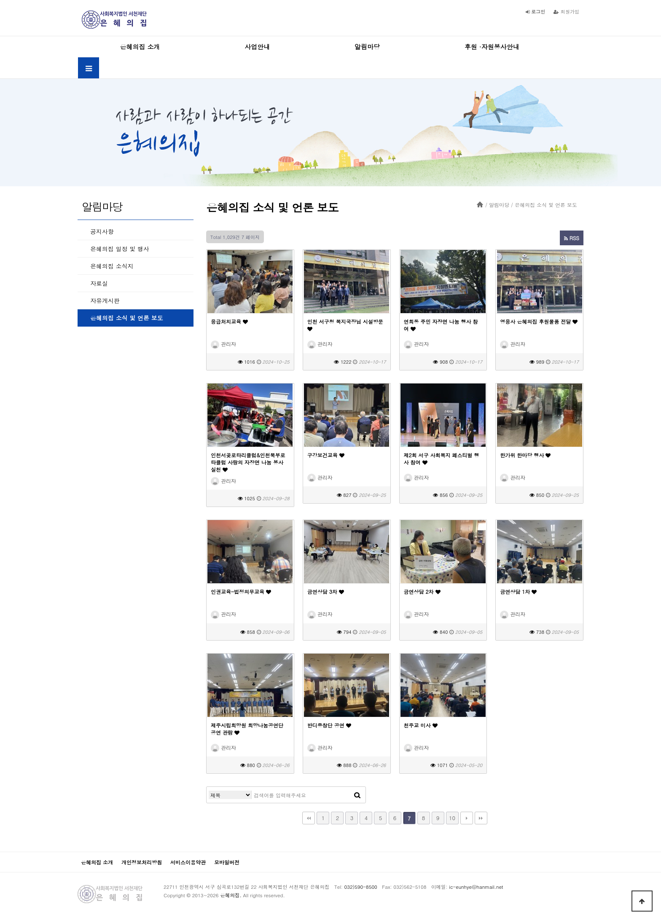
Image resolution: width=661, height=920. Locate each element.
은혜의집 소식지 (112, 266)
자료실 (99, 283)
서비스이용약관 (188, 862)
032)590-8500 (360, 886)
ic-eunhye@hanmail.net (476, 886)
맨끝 (481, 818)
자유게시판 (105, 300)
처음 (308, 818)
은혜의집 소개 (140, 46)
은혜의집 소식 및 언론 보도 (126, 318)
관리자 (223, 343)
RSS (571, 237)
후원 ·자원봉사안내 (492, 46)
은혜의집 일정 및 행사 (119, 248)
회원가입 (566, 11)
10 (452, 818)
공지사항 (102, 231)
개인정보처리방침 (141, 862)
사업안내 (257, 46)
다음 (466, 818)
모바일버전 (226, 862)
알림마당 (367, 46)
